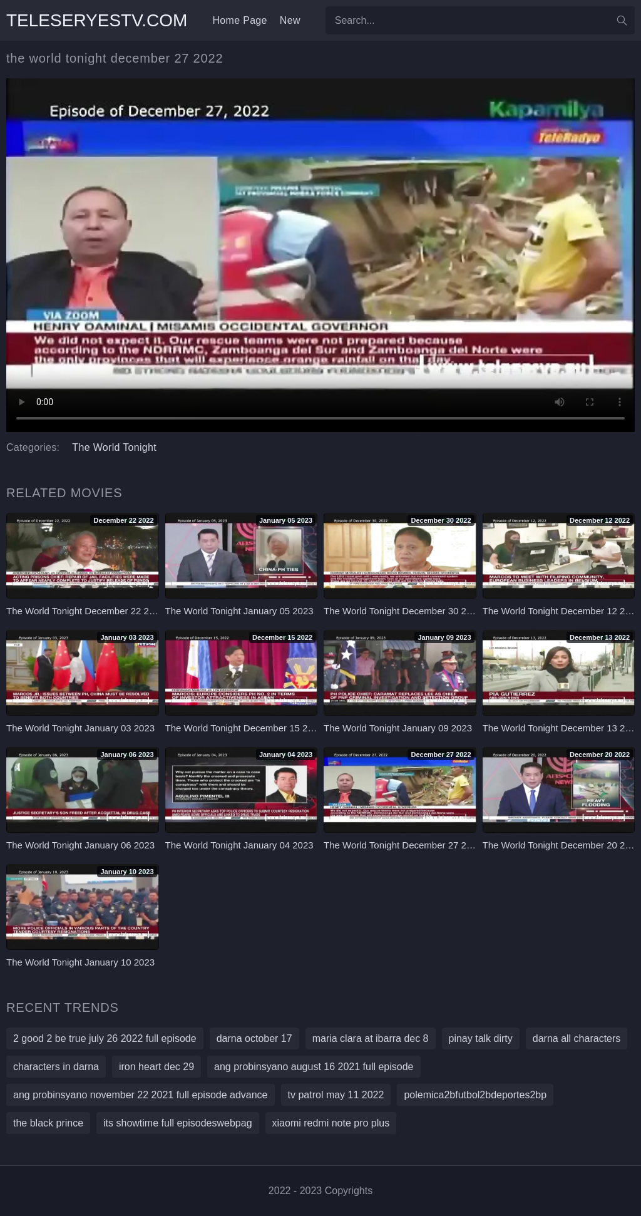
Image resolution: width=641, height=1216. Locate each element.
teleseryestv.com (96, 20)
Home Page (239, 20)
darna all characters (577, 1038)
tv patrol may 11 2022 (336, 1095)
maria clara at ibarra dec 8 (370, 1038)
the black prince (48, 1123)
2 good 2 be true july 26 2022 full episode (105, 1038)
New (290, 20)
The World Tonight (114, 447)
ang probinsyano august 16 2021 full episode (313, 1066)
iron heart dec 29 (156, 1066)
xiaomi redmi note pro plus (331, 1123)
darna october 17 (254, 1038)
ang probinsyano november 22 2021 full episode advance (140, 1095)
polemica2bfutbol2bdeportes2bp (475, 1095)
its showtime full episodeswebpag (177, 1123)
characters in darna (56, 1066)
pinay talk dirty (481, 1038)
